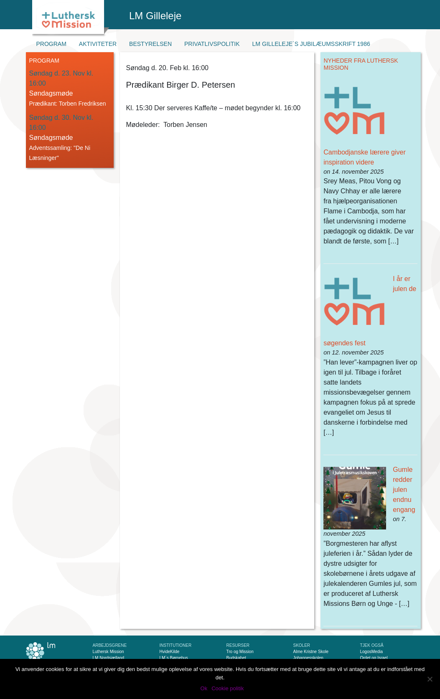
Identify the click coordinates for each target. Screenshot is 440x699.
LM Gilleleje (155, 15)
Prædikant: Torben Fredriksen (67, 103)
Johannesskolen (308, 658)
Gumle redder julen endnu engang (404, 489)
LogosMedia (371, 651)
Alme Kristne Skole (310, 651)
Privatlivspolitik (212, 44)
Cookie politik (227, 688)
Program (51, 44)
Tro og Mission (240, 651)
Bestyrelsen (150, 44)
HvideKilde (170, 651)
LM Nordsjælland (109, 658)
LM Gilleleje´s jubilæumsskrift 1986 (311, 44)
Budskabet (236, 658)
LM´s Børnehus (174, 658)
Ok (204, 688)
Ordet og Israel (374, 658)
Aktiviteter (98, 44)
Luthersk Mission (108, 651)
